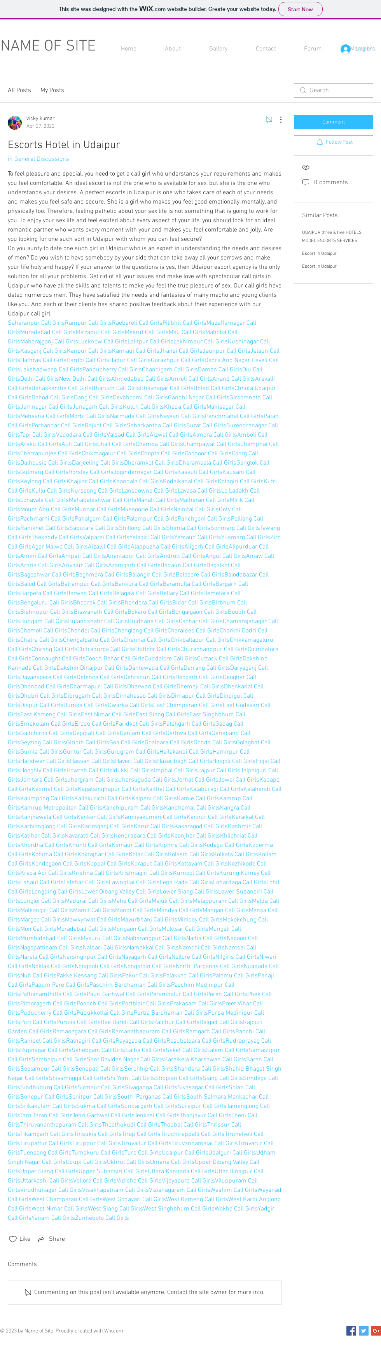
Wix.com (113, 1331)
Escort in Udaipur (319, 253)
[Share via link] (51, 1239)
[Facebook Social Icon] (351, 1331)
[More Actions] (276, 119)
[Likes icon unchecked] (13, 1239)
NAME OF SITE (48, 46)
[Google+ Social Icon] (376, 1331)
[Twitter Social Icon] (364, 1331)
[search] (333, 91)
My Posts (52, 90)
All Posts (19, 90)
